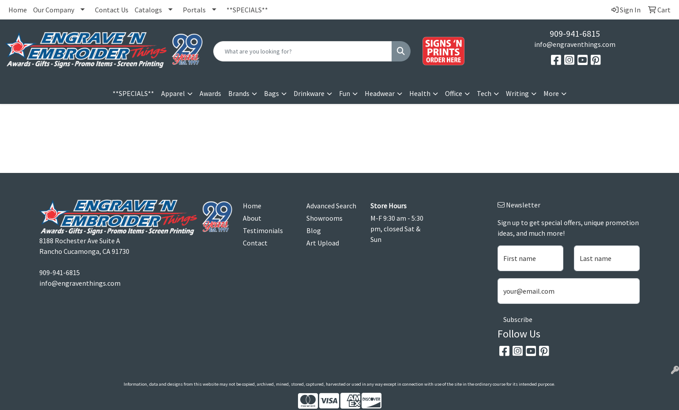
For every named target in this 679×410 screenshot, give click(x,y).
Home (17, 9)
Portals (194, 9)
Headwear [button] (380, 93)
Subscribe (517, 319)
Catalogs (148, 9)
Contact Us (111, 9)
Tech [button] (484, 93)
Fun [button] (344, 93)
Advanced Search (331, 205)
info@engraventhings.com (574, 44)
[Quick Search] (302, 51)
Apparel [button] (173, 93)
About (252, 218)
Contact (255, 242)
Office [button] (453, 93)
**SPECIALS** (247, 9)
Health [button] (419, 93)
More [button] (551, 93)
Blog (313, 230)
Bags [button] (271, 93)
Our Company (53, 9)
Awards (210, 93)
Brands (238, 93)
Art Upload (322, 242)
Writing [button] (517, 93)
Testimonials (263, 230)
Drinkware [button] (309, 93)
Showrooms (324, 218)
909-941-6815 (575, 33)
